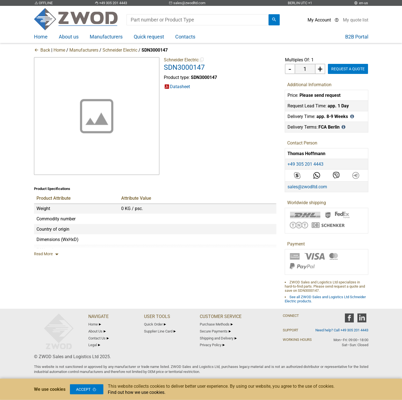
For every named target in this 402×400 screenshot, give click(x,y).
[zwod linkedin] (362, 320)
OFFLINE (43, 3)
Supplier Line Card (160, 331)
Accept (86, 389)
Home (59, 50)
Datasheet (180, 86)
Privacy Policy (212, 345)
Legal (94, 345)
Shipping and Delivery (218, 338)
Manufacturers (83, 50)
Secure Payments (215, 331)
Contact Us (98, 338)
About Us (97, 331)
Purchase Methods (216, 324)
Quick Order (155, 324)
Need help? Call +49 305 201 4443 (341, 330)
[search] (274, 19)
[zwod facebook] (349, 320)
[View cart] (355, 20)
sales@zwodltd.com (186, 3)
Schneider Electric (120, 50)
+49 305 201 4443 (110, 3)
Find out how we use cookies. (136, 392)
